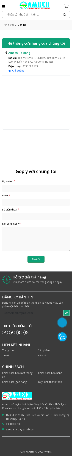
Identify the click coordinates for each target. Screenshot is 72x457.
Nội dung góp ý (12, 223)
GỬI (66, 312)
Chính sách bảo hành (50, 373)
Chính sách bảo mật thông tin (17, 374)
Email (6, 195)
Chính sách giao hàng (14, 382)
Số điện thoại (10, 209)
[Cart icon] (67, 6)
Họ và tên (8, 181)
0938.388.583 (13, 424)
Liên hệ (42, 355)
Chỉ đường (16, 70)
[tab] (36, 61)
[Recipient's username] (32, 313)
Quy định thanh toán (50, 382)
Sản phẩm (44, 350)
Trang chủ (8, 24)
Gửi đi (36, 259)
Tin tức (6, 355)
